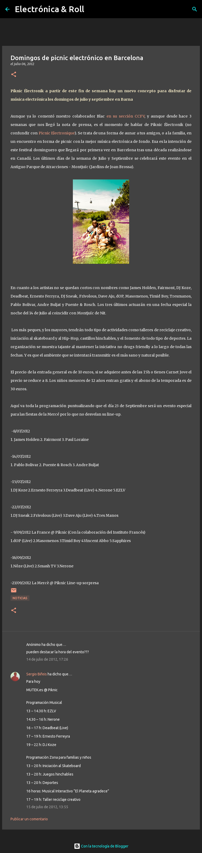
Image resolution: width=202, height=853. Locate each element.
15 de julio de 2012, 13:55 (47, 807)
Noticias (20, 598)
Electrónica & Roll (49, 9)
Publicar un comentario (29, 819)
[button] (14, 74)
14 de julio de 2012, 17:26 (47, 659)
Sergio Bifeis (36, 674)
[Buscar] (194, 9)
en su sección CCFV (124, 116)
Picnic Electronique (57, 133)
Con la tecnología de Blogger (101, 846)
